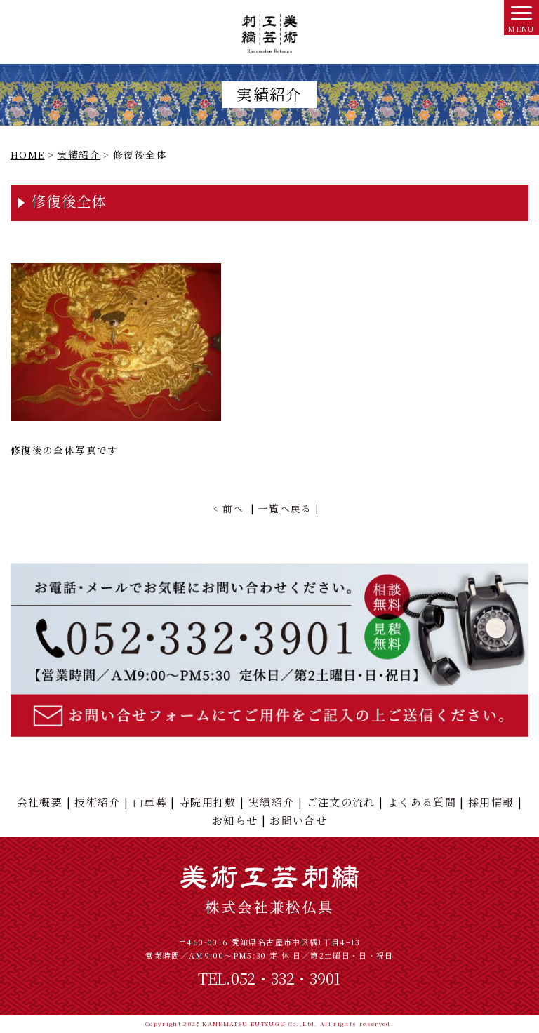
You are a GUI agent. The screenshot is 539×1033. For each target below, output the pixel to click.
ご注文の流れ (341, 801)
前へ (233, 508)
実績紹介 (271, 801)
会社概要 (39, 801)
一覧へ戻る (285, 508)
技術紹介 (97, 801)
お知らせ (235, 820)
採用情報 (491, 801)
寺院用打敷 (208, 801)
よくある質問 (421, 801)
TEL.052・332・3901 (270, 978)
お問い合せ (298, 820)
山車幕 (150, 801)
